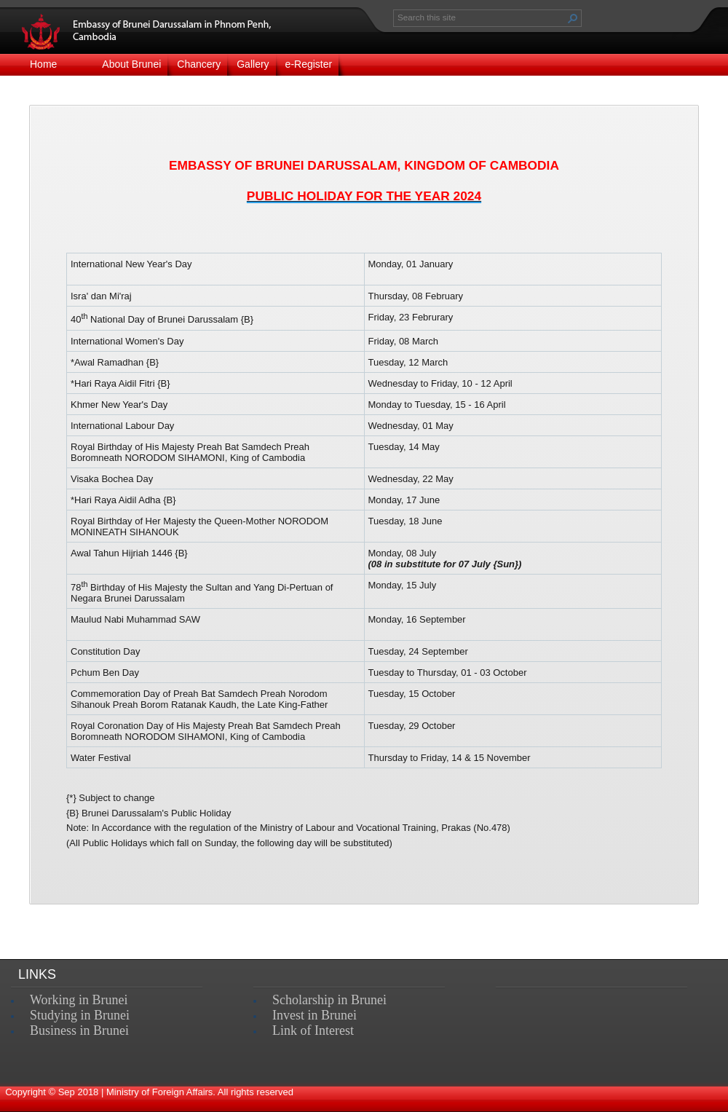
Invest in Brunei (314, 1015)
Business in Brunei (79, 1030)
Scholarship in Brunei (329, 1000)
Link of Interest (313, 1030)
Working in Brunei (79, 1000)
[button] (573, 18)
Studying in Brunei (80, 1015)
